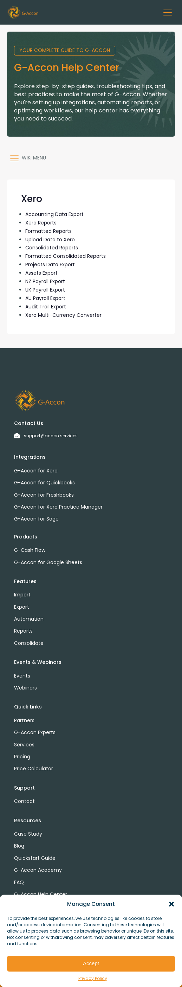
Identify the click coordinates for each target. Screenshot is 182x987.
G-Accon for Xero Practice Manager (58, 506)
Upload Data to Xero (50, 239)
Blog (19, 845)
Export (21, 606)
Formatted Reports (48, 231)
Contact (24, 801)
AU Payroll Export (45, 298)
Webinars (25, 687)
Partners (24, 720)
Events (22, 675)
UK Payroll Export (45, 289)
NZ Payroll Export (45, 281)
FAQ (19, 882)
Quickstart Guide (35, 858)
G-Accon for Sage (36, 518)
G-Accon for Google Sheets (48, 562)
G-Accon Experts (35, 732)
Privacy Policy (92, 978)
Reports (23, 630)
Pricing (22, 756)
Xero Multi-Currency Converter (63, 315)
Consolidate (29, 643)
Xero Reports (41, 222)
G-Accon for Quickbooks (44, 482)
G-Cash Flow (29, 550)
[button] (171, 904)
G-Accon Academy (38, 870)
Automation (29, 618)
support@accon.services (51, 436)
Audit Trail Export (45, 306)
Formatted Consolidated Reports (65, 256)
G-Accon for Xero (36, 470)
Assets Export (41, 272)
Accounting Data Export (54, 214)
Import (22, 594)
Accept (91, 963)
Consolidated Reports (51, 247)
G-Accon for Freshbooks (44, 494)
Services (24, 744)
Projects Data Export (50, 264)
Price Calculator (33, 768)
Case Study (28, 833)
